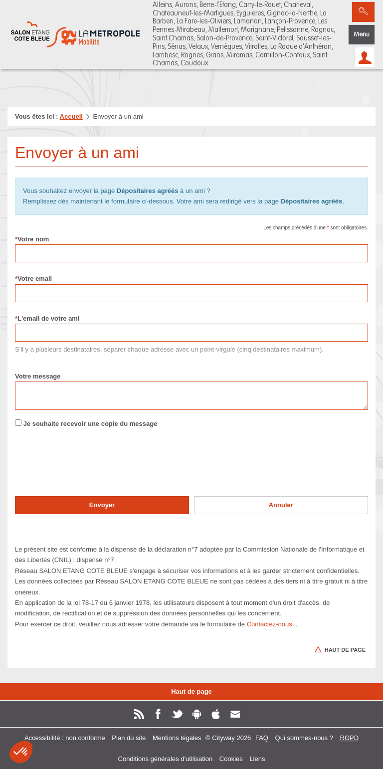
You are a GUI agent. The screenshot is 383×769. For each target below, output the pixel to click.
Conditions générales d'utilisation (165, 759)
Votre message (38, 376)
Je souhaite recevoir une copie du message (90, 423)
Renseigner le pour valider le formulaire (14, 444)
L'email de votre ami (47, 318)
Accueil (71, 116)
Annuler (281, 505)
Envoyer (102, 505)
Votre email (33, 278)
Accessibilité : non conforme (64, 738)
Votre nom (32, 239)
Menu (362, 34)
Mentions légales (177, 738)
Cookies (231, 759)
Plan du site (129, 738)
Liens (257, 759)
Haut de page (191, 691)
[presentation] (91, 469)
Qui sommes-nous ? (304, 738)
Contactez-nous (269, 624)
